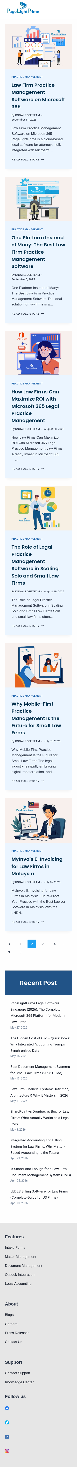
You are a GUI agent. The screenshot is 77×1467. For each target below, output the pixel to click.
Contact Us (13, 1342)
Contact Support (17, 1373)
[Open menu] (68, 8)
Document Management (23, 1266)
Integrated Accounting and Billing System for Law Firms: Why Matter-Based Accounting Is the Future (37, 1146)
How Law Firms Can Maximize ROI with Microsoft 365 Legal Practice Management (35, 406)
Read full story (27, 159)
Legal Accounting (18, 1284)
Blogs (9, 1315)
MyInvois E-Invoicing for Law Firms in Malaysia (37, 866)
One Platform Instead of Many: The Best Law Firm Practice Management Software (38, 252)
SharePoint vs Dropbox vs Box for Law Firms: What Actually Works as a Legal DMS (40, 1117)
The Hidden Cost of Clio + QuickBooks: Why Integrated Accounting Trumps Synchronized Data (40, 1044)
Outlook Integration (19, 1275)
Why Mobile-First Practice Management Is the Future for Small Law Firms (36, 718)
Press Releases (17, 1333)
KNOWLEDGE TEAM (27, 115)
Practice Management (27, 77)
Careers (11, 1324)
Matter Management (20, 1257)
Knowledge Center (19, 1382)
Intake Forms (15, 1248)
